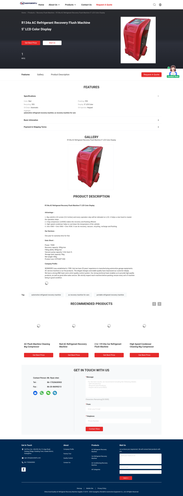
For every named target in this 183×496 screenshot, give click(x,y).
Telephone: (91, 416)
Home (23, 13)
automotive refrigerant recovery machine (46, 295)
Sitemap (79, 488)
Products (31, 13)
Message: (90, 377)
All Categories (96, 469)
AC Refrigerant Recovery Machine (99, 450)
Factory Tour (67, 454)
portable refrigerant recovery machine (110, 295)
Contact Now (94, 429)
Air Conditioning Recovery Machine (99, 464)
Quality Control (68, 458)
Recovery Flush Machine (45, 13)
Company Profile (68, 449)
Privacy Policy (102, 488)
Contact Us (66, 462)
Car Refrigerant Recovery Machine (99, 457)
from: (89, 404)
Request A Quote (151, 74)
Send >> (125, 478)
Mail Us (52, 43)
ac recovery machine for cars (78, 295)
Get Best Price (31, 43)
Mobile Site (89, 488)
